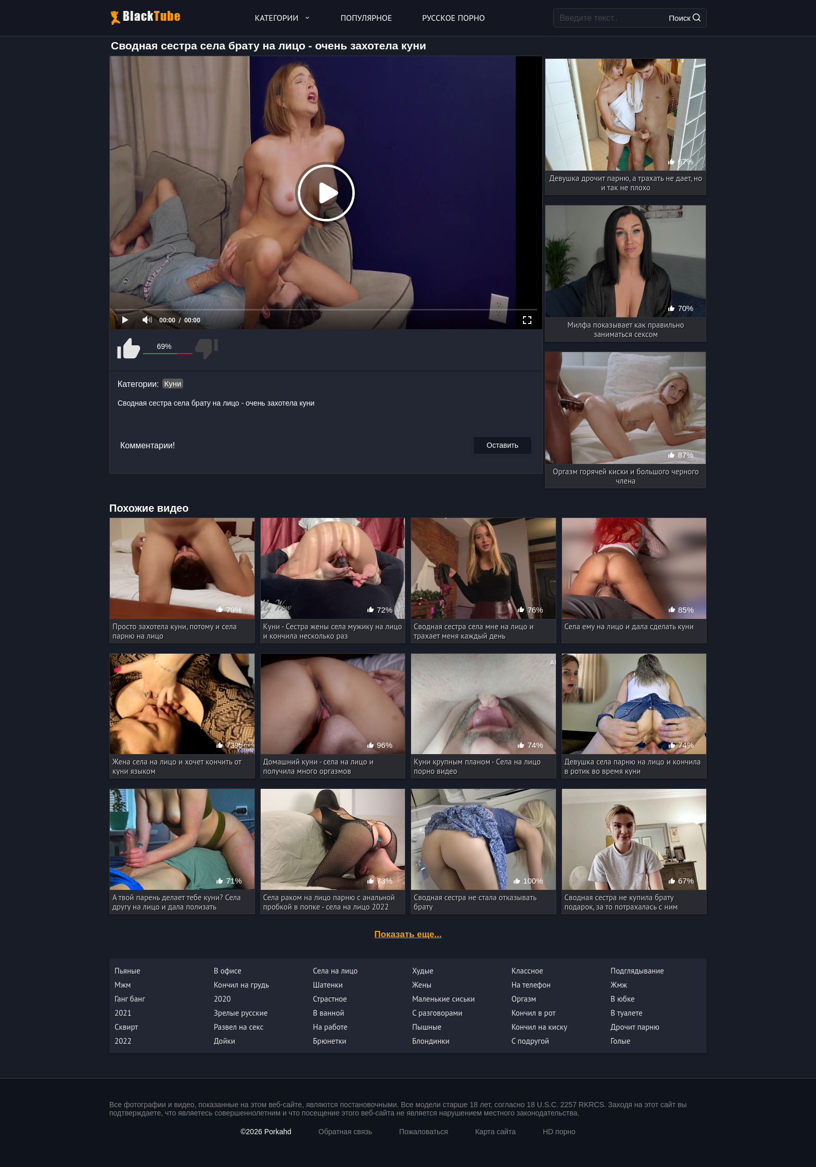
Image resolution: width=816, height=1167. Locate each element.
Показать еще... (407, 934)
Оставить (502, 445)
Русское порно (453, 17)
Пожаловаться (423, 1131)
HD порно (559, 1131)
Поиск (684, 18)
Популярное (366, 17)
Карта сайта (495, 1131)
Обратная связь (345, 1131)
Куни (173, 383)
